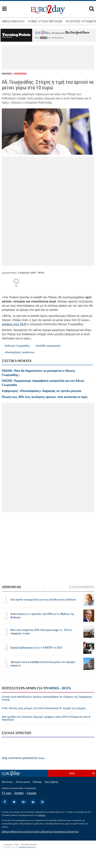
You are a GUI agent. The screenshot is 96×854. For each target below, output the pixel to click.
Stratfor (19, 793)
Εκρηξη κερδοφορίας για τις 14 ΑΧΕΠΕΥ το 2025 (36, 647)
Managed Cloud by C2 (27, 847)
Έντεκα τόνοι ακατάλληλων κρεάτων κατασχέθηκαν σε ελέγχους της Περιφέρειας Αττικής (47, 698)
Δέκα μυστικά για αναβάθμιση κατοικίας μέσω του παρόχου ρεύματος (43, 663)
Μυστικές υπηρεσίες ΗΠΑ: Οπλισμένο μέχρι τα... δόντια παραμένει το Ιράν (41, 631)
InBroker (42, 815)
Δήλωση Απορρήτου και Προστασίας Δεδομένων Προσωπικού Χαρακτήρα (40, 831)
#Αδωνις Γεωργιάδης (17, 345)
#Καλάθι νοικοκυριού (48, 345)
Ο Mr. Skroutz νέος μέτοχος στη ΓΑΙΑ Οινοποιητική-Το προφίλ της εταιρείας (44, 708)
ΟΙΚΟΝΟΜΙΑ (20, 73)
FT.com (6, 793)
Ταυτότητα (7, 782)
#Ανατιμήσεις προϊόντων (19, 352)
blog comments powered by (23, 758)
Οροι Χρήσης (51, 782)
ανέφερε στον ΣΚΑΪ (14, 324)
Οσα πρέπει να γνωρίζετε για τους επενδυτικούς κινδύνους (43, 599)
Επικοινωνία (23, 782)
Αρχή (72, 773)
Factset (31, 793)
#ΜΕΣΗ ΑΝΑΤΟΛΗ (13, 21)
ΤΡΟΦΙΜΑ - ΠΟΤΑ (57, 688)
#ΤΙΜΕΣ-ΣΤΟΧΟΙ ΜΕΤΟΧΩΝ (45, 21)
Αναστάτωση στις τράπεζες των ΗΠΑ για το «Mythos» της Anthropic (42, 615)
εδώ (44, 38)
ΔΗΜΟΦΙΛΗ (11, 587)
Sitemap (37, 782)
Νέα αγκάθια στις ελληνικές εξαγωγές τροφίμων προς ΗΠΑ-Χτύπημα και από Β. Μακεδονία (46, 718)
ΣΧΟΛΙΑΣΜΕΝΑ (81, 587)
